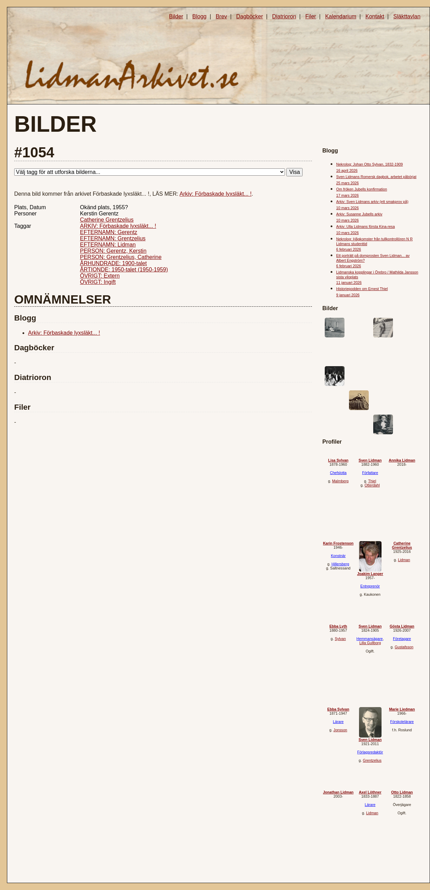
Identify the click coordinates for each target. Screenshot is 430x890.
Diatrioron (284, 16)
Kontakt (374, 16)
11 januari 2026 (348, 282)
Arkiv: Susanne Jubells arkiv (359, 214)
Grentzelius (372, 760)
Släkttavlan (406, 16)
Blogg (199, 16)
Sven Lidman (370, 460)
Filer (310, 16)
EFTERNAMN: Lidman (108, 245)
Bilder (176, 16)
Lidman (404, 560)
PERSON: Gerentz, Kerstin (113, 251)
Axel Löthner (370, 792)
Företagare (402, 639)
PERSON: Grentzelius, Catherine (121, 257)
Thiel (372, 481)
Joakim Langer (370, 574)
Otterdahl (372, 485)
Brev (221, 16)
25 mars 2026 (347, 183)
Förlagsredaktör (370, 752)
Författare (370, 473)
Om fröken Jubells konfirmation (361, 189)
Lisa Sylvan (338, 460)
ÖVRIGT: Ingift (98, 282)
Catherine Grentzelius (107, 220)
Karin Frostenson (338, 543)
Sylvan (340, 639)
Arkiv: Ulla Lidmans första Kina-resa (365, 226)
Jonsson (340, 730)
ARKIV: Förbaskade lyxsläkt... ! (118, 226)
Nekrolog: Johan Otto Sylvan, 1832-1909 (369, 164)
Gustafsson (404, 647)
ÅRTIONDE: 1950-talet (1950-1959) (124, 269)
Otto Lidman (402, 792)
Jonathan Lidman (338, 792)
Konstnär (338, 556)
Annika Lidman (402, 460)
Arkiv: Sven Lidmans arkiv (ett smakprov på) (372, 202)
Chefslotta (338, 473)
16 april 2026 (347, 170)
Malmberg (340, 481)
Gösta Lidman (401, 626)
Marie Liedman (402, 709)
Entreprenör (370, 586)
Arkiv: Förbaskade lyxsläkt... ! (216, 194)
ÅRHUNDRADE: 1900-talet (113, 263)
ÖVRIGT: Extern (100, 276)
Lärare (338, 722)
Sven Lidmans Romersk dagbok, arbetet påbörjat (376, 177)
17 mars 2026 (347, 195)
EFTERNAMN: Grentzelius (112, 238)
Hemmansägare (370, 639)
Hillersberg (340, 564)
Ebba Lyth (338, 626)
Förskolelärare (402, 722)
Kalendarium (340, 16)
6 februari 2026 (348, 249)
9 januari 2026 (348, 295)
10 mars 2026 (347, 208)
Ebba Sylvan (338, 709)
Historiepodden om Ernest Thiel (362, 289)
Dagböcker (249, 16)
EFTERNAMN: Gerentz (108, 232)
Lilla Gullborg (370, 643)
